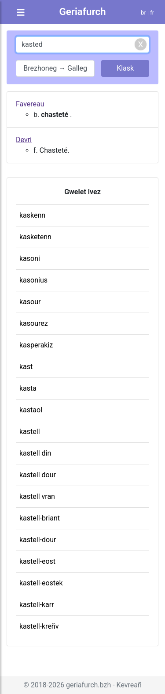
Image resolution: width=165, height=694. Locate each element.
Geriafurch (82, 11)
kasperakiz (36, 345)
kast (26, 366)
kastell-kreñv (39, 626)
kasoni (29, 258)
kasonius (33, 280)
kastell (29, 431)
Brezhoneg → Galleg (55, 68)
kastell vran (37, 496)
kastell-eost (37, 561)
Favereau (30, 104)
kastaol (30, 410)
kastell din (35, 453)
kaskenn (32, 215)
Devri (24, 140)
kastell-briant (39, 518)
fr (152, 12)
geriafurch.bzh (88, 685)
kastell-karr (36, 604)
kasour (29, 302)
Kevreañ (129, 685)
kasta (28, 388)
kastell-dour (37, 540)
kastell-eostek (41, 583)
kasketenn (35, 237)
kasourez (33, 323)
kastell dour (37, 475)
